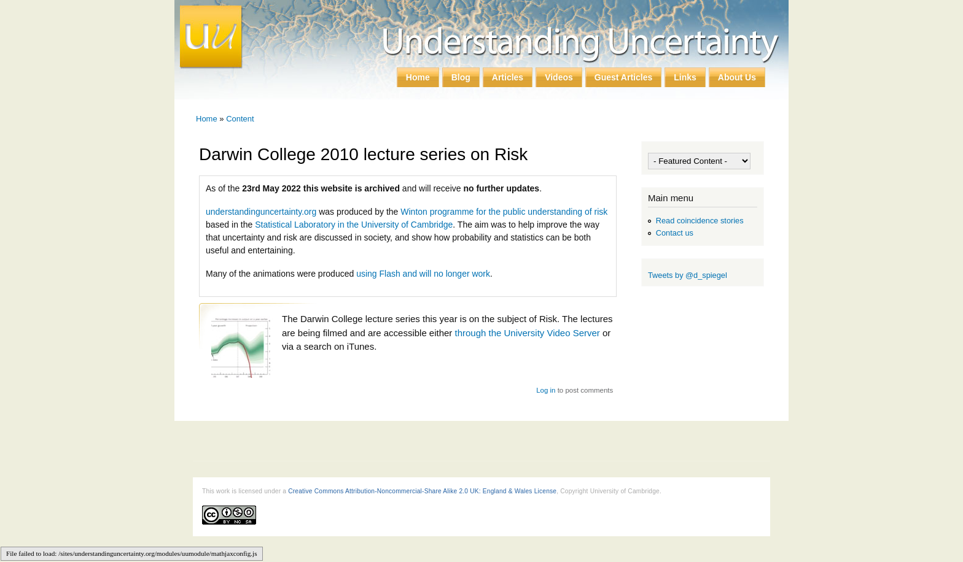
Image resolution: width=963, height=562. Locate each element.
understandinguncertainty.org (261, 212)
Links (685, 77)
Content (240, 118)
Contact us (674, 232)
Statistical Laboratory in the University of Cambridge (354, 224)
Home (418, 77)
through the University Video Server (527, 333)
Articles (507, 77)
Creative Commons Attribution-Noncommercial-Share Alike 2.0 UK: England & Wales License (422, 491)
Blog (460, 77)
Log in (545, 390)
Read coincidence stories (700, 220)
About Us (737, 77)
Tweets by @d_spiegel (687, 275)
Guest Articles (623, 77)
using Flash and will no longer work (423, 274)
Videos (559, 77)
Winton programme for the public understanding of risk (503, 212)
